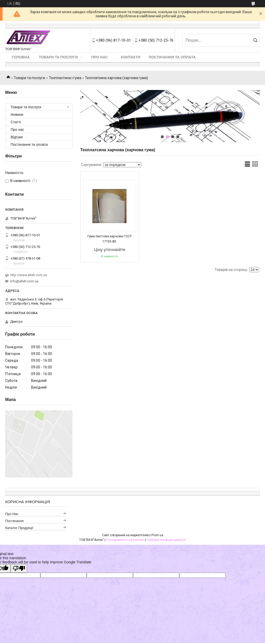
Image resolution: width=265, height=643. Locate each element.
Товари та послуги (58, 57)
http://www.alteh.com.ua (28, 275)
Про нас (99, 57)
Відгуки (17, 137)
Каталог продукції (19, 528)
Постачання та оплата (172, 57)
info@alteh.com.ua (24, 281)
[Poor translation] (19, 568)
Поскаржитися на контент (125, 540)
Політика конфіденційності (166, 540)
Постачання (14, 521)
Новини (17, 114)
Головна (21, 57)
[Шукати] (255, 40)
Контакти (130, 57)
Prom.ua (157, 535)
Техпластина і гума (65, 78)
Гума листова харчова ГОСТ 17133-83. (109, 238)
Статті (16, 122)
